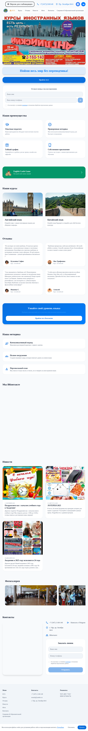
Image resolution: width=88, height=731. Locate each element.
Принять (82, 727)
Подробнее (60, 727)
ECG (4, 694)
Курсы (5, 697)
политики (24, 105)
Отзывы (5, 701)
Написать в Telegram (78, 622)
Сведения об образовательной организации (12, 715)
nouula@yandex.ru (37, 697)
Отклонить (71, 727)
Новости (5, 704)
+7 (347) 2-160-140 (56, 622)
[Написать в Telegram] (78, 4)
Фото (4, 707)
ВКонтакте (53, 635)
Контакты (6, 711)
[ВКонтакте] (83, 4)
